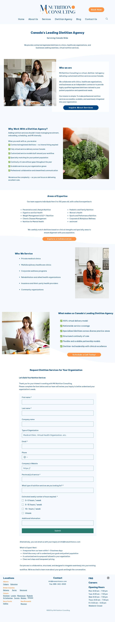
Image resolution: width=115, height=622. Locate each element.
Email (25, 441)
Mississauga (21, 596)
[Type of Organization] (57, 435)
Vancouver (23, 590)
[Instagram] (108, 577)
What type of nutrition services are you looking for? (42, 486)
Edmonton (14, 584)
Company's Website (30, 463)
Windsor (23, 598)
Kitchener (6, 596)
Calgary (6, 584)
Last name (26, 408)
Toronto (17, 598)
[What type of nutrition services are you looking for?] (57, 490)
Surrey (14, 590)
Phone (24, 453)
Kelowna (6, 590)
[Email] (57, 446)
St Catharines (8, 598)
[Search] (106, 18)
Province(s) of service (31, 475)
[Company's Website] (57, 468)
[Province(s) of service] (57, 479)
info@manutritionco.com (70, 542)
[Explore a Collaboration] (59, 239)
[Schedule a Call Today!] (84, 355)
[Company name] (57, 424)
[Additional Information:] (57, 523)
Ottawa (30, 598)
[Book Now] (96, 9)
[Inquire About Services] (81, 107)
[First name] (57, 402)
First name (27, 397)
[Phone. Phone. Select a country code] (25, 457)
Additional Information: (31, 518)
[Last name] (57, 413)
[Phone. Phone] (60, 457)
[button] (46, 19)
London (13, 596)
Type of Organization (30, 430)
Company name (28, 419)
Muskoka (30, 596)
